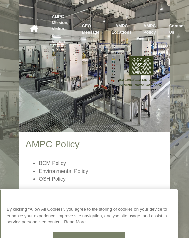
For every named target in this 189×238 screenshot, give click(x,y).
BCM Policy (52, 163)
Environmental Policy (63, 171)
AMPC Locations (121, 29)
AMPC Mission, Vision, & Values (60, 29)
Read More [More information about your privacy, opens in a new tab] (75, 226)
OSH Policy (52, 179)
